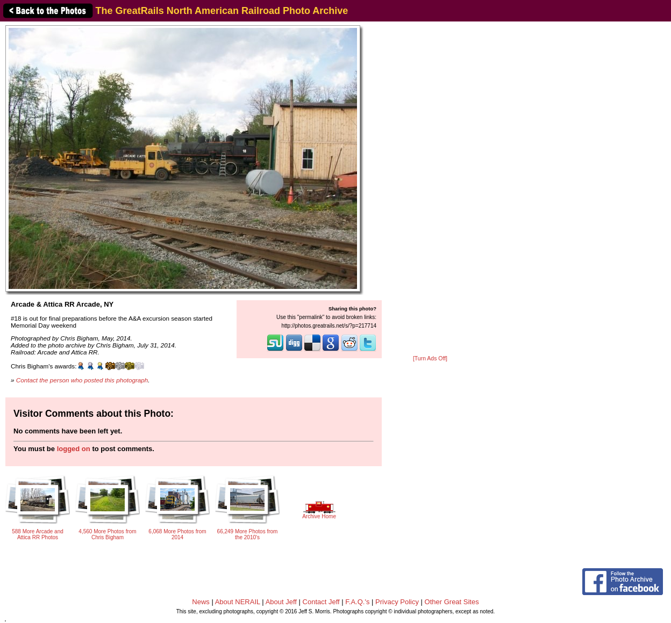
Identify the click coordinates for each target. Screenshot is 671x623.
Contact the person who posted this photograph (82, 379)
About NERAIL (237, 602)
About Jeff (281, 602)
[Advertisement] (430, 189)
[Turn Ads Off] (430, 358)
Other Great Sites (452, 602)
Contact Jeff (321, 602)
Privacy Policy (397, 602)
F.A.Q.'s (357, 602)
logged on (73, 449)
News (201, 602)
